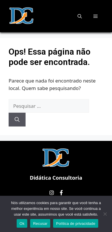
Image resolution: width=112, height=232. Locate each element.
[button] (80, 16)
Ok (22, 223)
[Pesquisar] (17, 119)
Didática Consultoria (56, 177)
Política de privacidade (75, 223)
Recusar (40, 223)
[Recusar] (105, 214)
